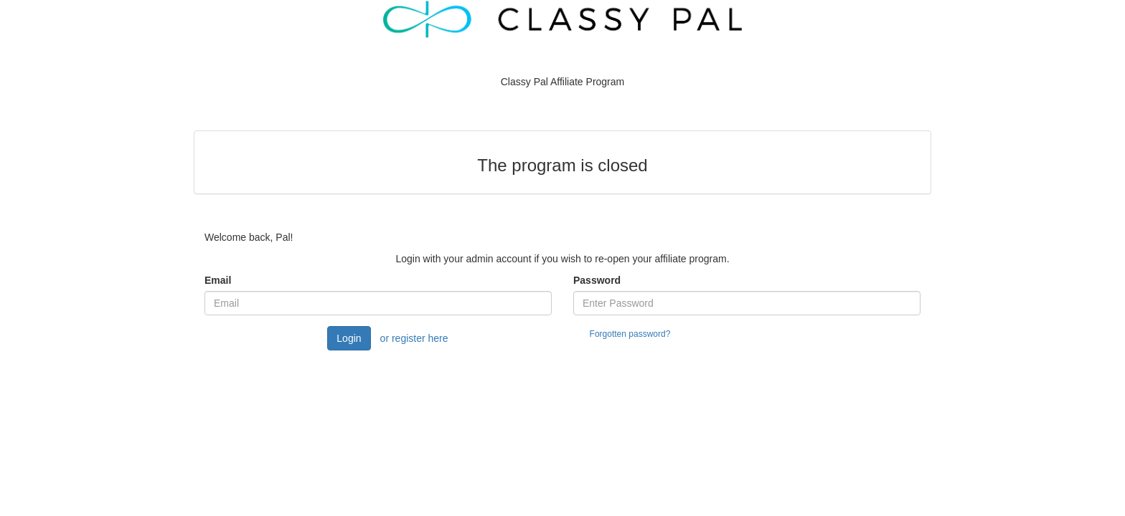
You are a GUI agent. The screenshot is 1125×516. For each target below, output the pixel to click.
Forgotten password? (630, 334)
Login (348, 338)
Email (217, 280)
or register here (414, 338)
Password (597, 280)
